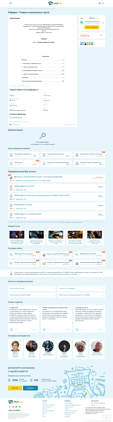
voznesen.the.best (15, 124)
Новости (44, 403)
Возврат (67, 408)
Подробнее (30, 388)
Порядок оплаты (69, 407)
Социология (47, 95)
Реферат (12, 95)
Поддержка (68, 414)
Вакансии (67, 416)
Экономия (44, 408)
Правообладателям (70, 412)
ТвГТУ (12, 100)
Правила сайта (68, 403)
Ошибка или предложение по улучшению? (19, 121)
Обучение (15, 388)
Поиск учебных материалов (98, 403)
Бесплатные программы (48, 405)
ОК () (106, 417)
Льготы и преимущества (48, 410)
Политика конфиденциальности (73, 405)
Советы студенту (46, 407)
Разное (44, 412)
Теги (43, 416)
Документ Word (13, 105)
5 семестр (46, 100)
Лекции (93, 405)
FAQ (43, 414)
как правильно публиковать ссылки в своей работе (70, 222)
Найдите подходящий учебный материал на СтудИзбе (60, 274)
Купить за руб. (92, 27)
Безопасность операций (71, 410)
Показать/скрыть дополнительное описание (20, 85)
